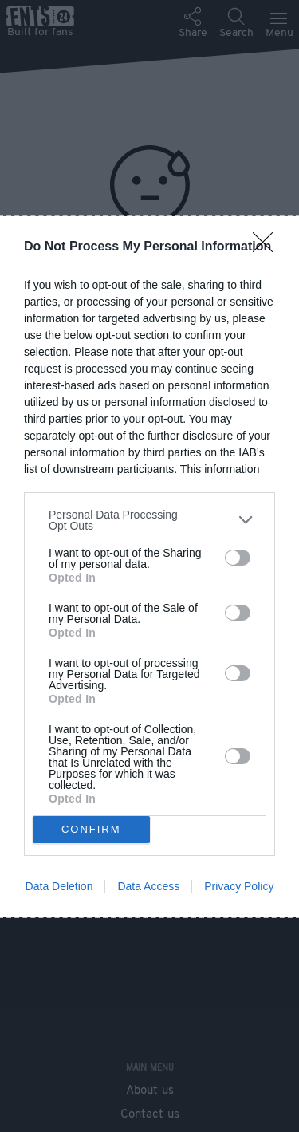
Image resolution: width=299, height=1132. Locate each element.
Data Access (148, 886)
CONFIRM (91, 829)
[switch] (237, 558)
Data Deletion (59, 886)
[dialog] (149, 566)
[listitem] (149, 520)
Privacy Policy (238, 886)
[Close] (268, 247)
